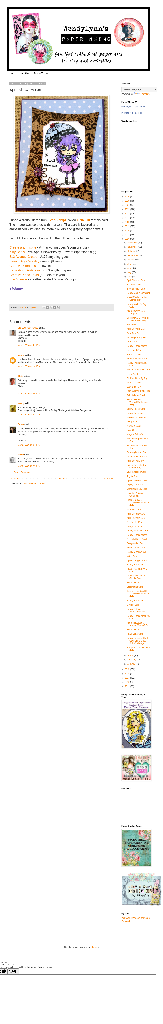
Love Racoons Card (136, 472)
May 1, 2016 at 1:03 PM (29, 366)
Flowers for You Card (137, 417)
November (132, 247)
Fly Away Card (134, 509)
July (129, 264)
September (133, 255)
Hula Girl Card (134, 382)
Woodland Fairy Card (137, 489)
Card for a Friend (135, 333)
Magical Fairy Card (136, 434)
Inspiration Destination (25, 270)
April (129, 276)
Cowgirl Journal (134, 526)
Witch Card (132, 556)
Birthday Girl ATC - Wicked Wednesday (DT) (138, 402)
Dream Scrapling (135, 413)
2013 (127, 678)
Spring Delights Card (137, 560)
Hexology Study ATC (137, 337)
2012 (127, 682)
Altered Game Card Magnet (136, 312)
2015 (127, 669)
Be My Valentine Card (137, 530)
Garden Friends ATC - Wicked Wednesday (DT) (138, 594)
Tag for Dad (132, 476)
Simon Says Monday (24, 261)
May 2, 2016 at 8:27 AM (29, 414)
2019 (127, 226)
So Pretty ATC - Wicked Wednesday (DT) (138, 319)
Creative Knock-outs (24, 275)
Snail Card (132, 430)
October (131, 251)
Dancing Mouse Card (137, 452)
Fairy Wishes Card (136, 395)
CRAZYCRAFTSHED (28, 328)
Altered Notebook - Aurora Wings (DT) (137, 624)
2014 (127, 673)
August (131, 259)
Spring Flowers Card (137, 480)
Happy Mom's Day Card (138, 293)
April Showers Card (136, 280)
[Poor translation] (13, 971)
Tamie (21, 424)
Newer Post (16, 478)
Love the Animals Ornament (135, 494)
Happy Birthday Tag (136, 552)
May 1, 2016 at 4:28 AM (29, 345)
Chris (20, 376)
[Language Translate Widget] (139, 89)
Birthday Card (133, 582)
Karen (21, 454)
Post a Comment (22, 472)
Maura (21, 355)
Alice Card (132, 341)
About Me (24, 73)
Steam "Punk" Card (136, 547)
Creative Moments (22, 266)
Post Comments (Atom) (34, 483)
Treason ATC (133, 324)
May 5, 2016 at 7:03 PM (29, 466)
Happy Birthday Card (137, 346)
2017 (127, 235)
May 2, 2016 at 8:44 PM (29, 445)
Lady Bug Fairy (134, 387)
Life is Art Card (134, 374)
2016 (127, 239)
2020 (127, 222)
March (130, 655)
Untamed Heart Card (137, 456)
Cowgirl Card (133, 605)
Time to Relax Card (136, 289)
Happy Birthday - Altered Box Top (136, 610)
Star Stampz (57, 220)
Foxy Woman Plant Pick (138, 391)
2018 (127, 230)
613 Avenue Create (23, 257)
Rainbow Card (134, 284)
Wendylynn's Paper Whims (133, 107)
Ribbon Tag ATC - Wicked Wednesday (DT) (138, 503)
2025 (127, 201)
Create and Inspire (22, 247)
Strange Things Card (137, 358)
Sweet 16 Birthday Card (138, 369)
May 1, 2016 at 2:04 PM (29, 393)
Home (12, 73)
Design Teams (41, 73)
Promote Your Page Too (131, 113)
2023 (127, 209)
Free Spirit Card (134, 350)
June (130, 268)
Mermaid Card (134, 354)
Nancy (21, 403)
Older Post (108, 478)
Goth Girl (83, 220)
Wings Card (132, 421)
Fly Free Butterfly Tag (137, 378)
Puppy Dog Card (135, 484)
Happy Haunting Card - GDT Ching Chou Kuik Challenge (138, 641)
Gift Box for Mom (135, 522)
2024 (127, 205)
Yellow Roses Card (136, 409)
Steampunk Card (135, 587)
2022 (127, 213)
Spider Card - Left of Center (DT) (136, 466)
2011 (127, 686)
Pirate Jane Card (135, 634)
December (132, 242)
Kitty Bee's (17, 252)
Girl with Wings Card (137, 539)
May (129, 272)
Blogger (94, 947)
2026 (127, 196)
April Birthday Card (136, 514)
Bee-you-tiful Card (135, 543)
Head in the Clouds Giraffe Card (136, 576)
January (131, 664)
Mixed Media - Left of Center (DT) (137, 298)
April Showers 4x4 (135, 461)
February (132, 659)
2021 (127, 217)
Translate (141, 94)
